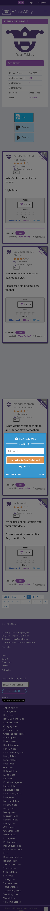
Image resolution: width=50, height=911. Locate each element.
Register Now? (25, 466)
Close (41, 474)
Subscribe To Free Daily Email (25, 460)
